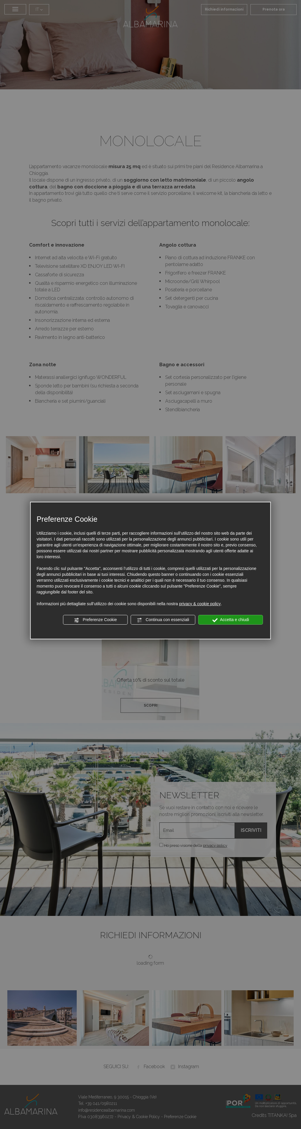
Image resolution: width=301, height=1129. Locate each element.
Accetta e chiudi (230, 620)
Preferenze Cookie (95, 620)
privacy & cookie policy (200, 603)
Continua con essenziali (163, 620)
